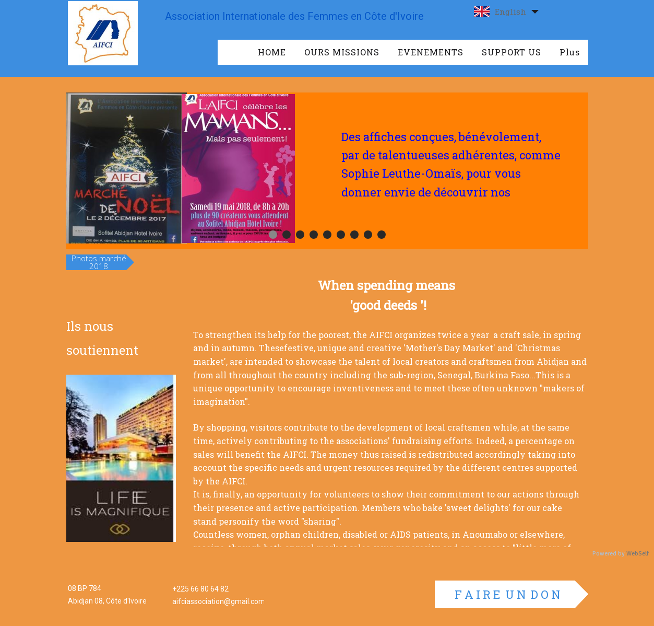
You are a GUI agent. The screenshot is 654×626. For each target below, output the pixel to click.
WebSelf (637, 554)
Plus (570, 52)
